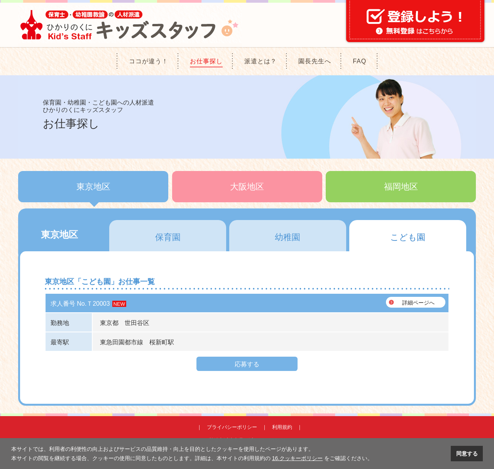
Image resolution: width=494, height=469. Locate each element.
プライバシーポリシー (232, 427)
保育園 (168, 237)
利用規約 (282, 427)
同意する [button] (467, 453)
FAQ (359, 61)
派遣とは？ (260, 61)
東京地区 (93, 186)
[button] (375, 459)
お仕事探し (206, 61)
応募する (247, 364)
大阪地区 (247, 186)
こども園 (407, 237)
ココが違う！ (148, 61)
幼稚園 (287, 237)
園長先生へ (314, 61)
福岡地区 (401, 186)
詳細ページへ (418, 303)
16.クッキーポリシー (297, 458)
